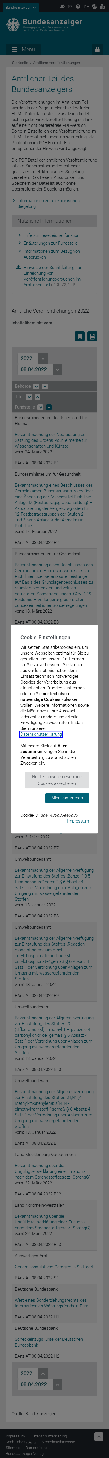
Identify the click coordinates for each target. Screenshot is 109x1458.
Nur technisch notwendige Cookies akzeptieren (57, 780)
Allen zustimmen (67, 798)
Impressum (78, 821)
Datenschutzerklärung (41, 734)
